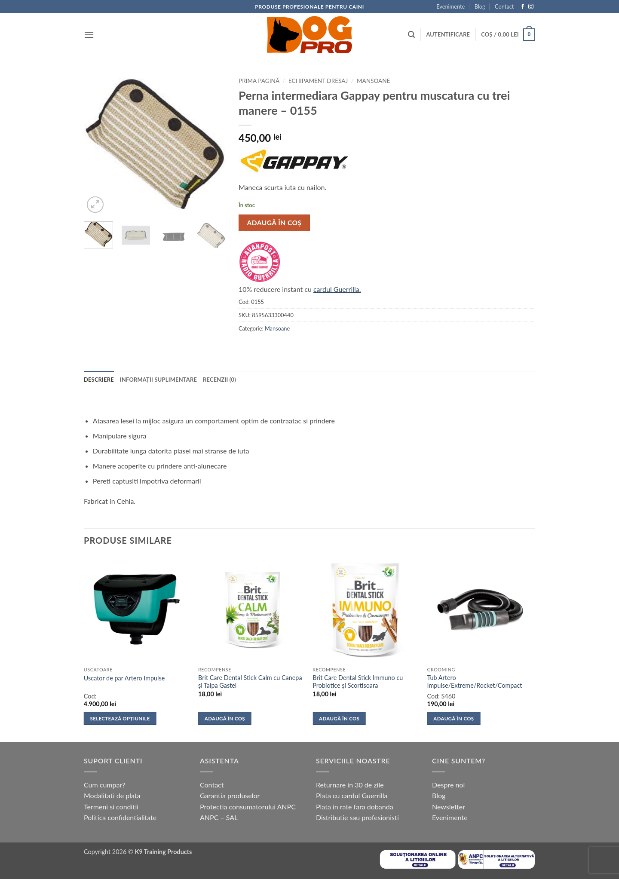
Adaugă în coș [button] (225, 718)
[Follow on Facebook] (522, 7)
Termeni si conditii (111, 806)
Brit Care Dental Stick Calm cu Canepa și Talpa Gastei (250, 681)
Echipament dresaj (318, 80)
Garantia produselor (230, 795)
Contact (504, 6)
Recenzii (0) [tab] (219, 379)
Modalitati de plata (112, 795)
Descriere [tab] (99, 379)
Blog (480, 6)
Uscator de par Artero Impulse (124, 678)
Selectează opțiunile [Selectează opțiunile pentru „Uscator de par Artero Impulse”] (120, 718)
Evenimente (450, 6)
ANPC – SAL (219, 817)
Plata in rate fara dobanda (354, 806)
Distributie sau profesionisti (357, 817)
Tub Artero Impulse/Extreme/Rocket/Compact (474, 681)
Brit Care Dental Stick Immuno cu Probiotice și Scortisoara (358, 681)
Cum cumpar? (104, 785)
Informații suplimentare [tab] (158, 379)
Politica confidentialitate (120, 817)
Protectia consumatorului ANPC (248, 806)
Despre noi (448, 785)
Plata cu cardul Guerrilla (351, 795)
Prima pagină (259, 80)
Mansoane (373, 80)
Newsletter (448, 806)
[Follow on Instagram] (530, 7)
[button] (89, 34)
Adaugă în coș (274, 223)
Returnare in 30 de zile (350, 785)
